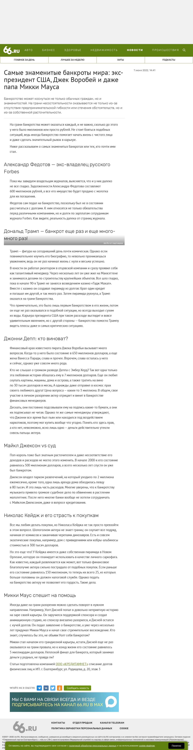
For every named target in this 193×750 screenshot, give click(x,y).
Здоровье (72, 50)
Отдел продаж (82, 722)
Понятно (176, 745)
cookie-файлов (147, 745)
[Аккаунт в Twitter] (52, 688)
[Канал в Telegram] (39, 688)
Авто (29, 50)
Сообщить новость (78, 688)
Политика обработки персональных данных (81, 728)
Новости (135, 50)
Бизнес (48, 50)
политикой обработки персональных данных (92, 745)
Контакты (58, 722)
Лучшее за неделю (72, 59)
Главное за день (24, 59)
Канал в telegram (112, 722)
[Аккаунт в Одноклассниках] (59, 688)
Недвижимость (104, 50)
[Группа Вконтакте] (46, 688)
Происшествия (165, 50)
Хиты (120, 59)
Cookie (124, 728)
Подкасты (168, 59)
